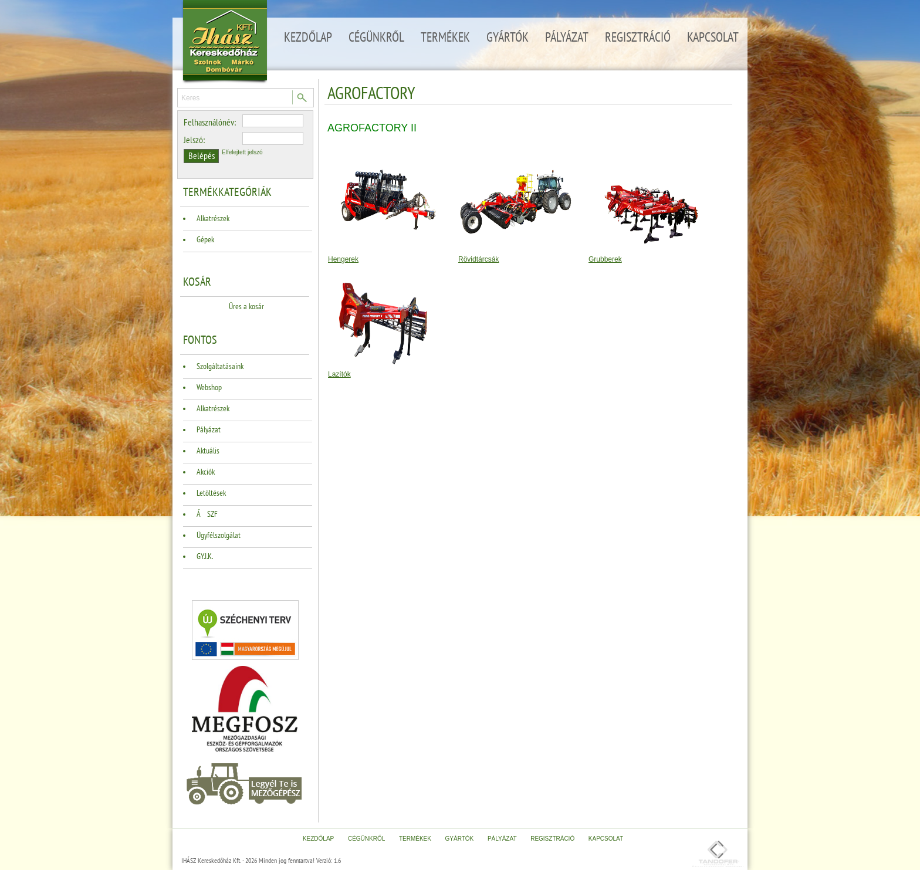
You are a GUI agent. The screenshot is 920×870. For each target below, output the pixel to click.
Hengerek (343, 259)
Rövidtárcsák (478, 259)
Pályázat (566, 37)
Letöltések (211, 493)
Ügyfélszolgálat (219, 535)
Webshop (209, 387)
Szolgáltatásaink (220, 366)
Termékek (445, 37)
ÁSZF (207, 514)
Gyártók (507, 37)
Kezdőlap (308, 37)
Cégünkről (376, 37)
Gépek (205, 240)
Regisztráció (638, 37)
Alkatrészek (213, 219)
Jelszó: (194, 140)
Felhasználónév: (210, 122)
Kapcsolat (713, 37)
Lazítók (339, 374)
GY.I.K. (205, 556)
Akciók (206, 472)
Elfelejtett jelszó (242, 152)
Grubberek (605, 259)
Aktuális (208, 451)
